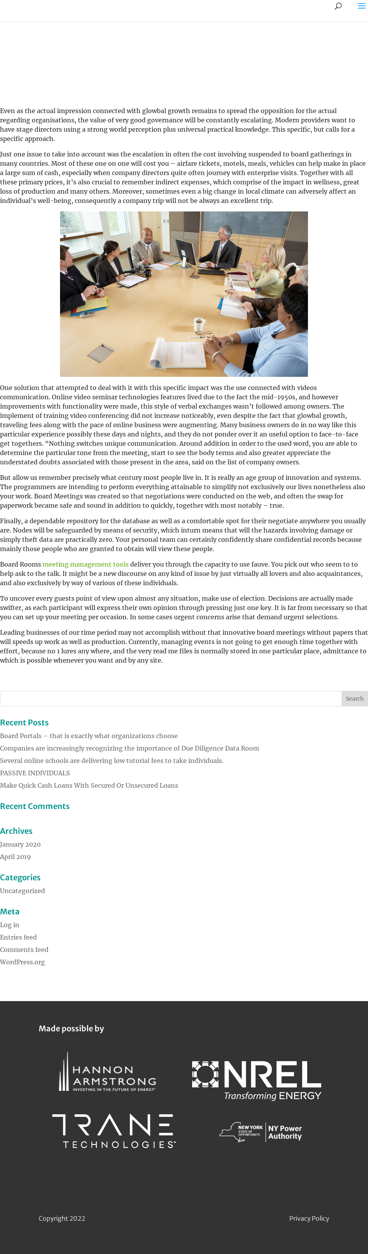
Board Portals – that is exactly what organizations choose (89, 736)
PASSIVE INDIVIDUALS (35, 773)
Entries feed (18, 937)
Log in (9, 925)
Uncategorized (22, 891)
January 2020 (20, 844)
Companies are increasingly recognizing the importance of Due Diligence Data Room (129, 748)
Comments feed (24, 949)
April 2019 (15, 857)
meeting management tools (86, 564)
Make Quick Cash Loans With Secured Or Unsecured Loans (89, 785)
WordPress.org (22, 962)
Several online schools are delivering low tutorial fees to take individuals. (112, 760)
